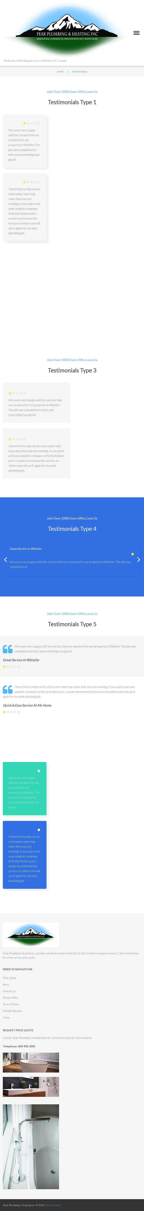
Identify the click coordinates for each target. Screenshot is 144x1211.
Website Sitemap (12, 1010)
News (6, 984)
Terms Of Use (11, 1004)
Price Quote (9, 977)
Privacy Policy (10, 997)
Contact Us (9, 991)
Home (60, 71)
